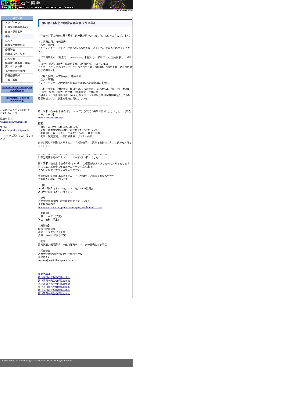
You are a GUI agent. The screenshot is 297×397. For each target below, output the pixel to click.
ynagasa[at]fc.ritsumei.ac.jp (13, 122)
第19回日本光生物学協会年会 (54, 277)
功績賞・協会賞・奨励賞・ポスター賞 (17, 65)
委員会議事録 (12, 75)
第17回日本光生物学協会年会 (54, 284)
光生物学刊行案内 (15, 71)
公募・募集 (11, 80)
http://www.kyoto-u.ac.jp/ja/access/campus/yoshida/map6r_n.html (70, 207)
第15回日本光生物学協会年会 (54, 290)
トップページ (12, 22)
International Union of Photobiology (17, 99)
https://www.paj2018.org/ (50, 117)
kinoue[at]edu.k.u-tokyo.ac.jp (14, 130)
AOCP (8, 40)
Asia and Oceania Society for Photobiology (17, 89)
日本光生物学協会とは (17, 27)
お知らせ (10, 58)
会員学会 (10, 49)
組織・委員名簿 (13, 32)
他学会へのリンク (15, 54)
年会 (7, 36)
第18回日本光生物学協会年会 (54, 280)
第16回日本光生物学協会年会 (54, 287)
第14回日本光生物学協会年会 (54, 293)
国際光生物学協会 (15, 45)
